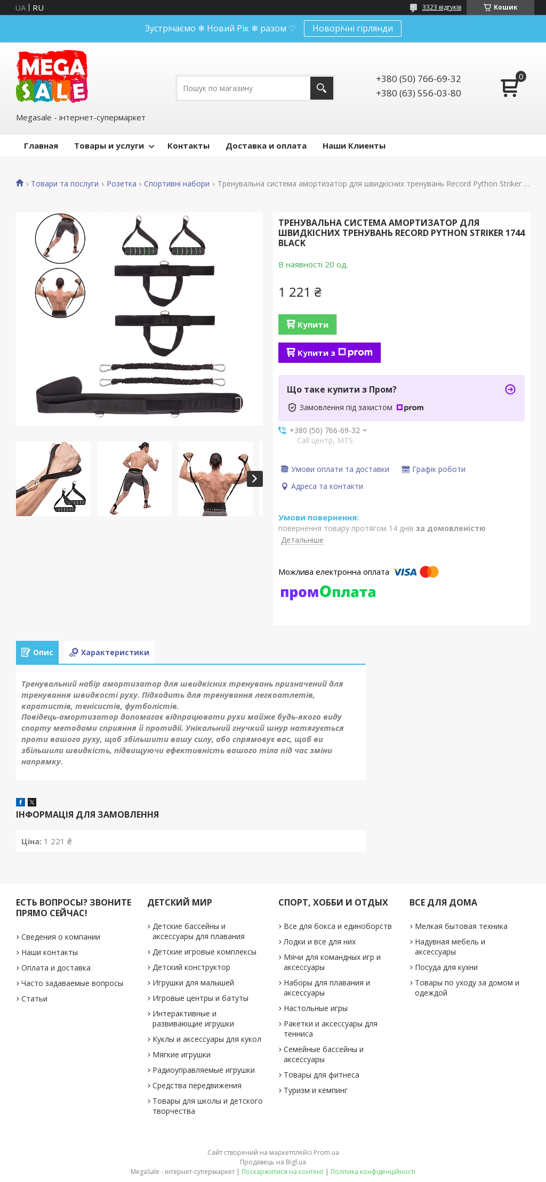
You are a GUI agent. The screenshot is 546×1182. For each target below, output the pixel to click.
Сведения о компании (60, 937)
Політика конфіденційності (373, 1171)
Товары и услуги (109, 145)
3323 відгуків (441, 7)
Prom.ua (326, 1152)
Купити (313, 324)
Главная (41, 145)
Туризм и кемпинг (316, 1090)
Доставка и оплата (266, 145)
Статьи (34, 998)
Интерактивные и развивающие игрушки (193, 1018)
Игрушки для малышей (193, 982)
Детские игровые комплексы (204, 952)
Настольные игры (316, 1008)
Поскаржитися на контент (283, 1171)
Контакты (188, 145)
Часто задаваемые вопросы (72, 983)
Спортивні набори (177, 184)
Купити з (335, 352)
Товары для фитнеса (321, 1075)
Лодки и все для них (320, 941)
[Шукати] (321, 88)
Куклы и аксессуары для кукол (206, 1039)
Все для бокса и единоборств (338, 926)
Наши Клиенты (354, 145)
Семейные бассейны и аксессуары (324, 1054)
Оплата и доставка (56, 968)
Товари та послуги (65, 184)
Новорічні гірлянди (352, 28)
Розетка (121, 184)
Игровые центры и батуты (200, 998)
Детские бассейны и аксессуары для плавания (198, 931)
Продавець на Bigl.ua (273, 1162)
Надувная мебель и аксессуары (450, 946)
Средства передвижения (197, 1085)
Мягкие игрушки (181, 1054)
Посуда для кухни (446, 967)
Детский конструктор (191, 967)
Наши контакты (49, 952)
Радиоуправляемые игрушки (203, 1070)
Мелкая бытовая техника (461, 926)
